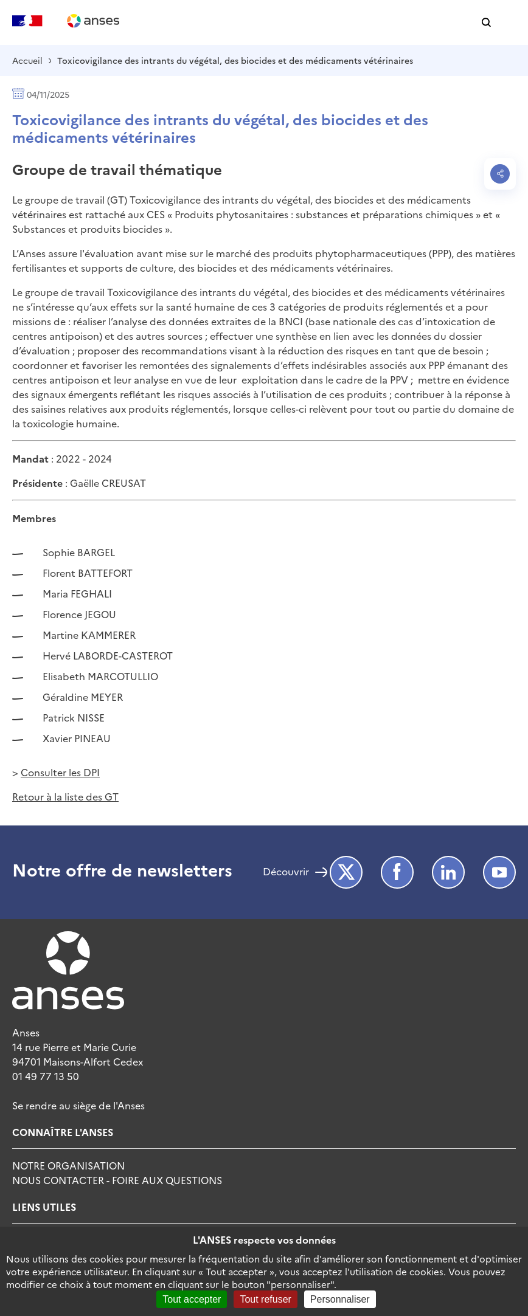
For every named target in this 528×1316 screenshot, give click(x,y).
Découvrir (286, 872)
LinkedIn (448, 872)
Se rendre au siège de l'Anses (78, 1105)
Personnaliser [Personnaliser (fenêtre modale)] (340, 1299)
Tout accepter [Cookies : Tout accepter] (191, 1299)
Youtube (499, 872)
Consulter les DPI (60, 772)
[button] (486, 23)
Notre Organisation (68, 1165)
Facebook (397, 872)
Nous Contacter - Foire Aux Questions (117, 1180)
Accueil (27, 60)
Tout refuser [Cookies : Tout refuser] (265, 1299)
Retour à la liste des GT (65, 796)
